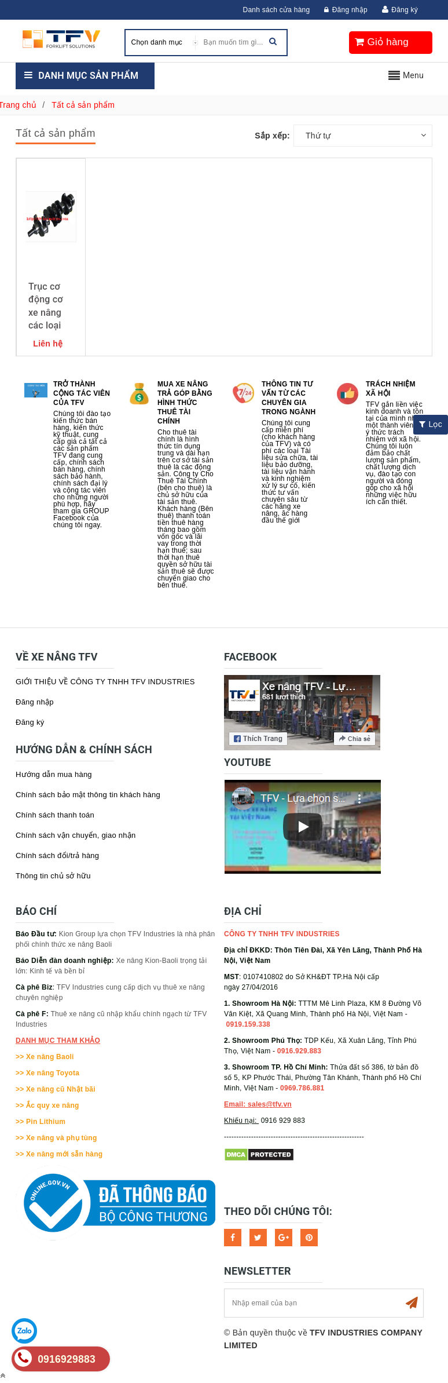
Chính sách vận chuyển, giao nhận (76, 835)
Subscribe (411, 1303)
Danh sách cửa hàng (276, 10)
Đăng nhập (346, 10)
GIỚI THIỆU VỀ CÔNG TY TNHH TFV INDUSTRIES (105, 681)
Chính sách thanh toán (55, 815)
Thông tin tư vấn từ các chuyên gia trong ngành (288, 398)
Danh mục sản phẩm (88, 75)
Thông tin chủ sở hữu (53, 875)
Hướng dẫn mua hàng (54, 774)
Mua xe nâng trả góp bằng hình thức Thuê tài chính (184, 402)
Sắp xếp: (272, 135)
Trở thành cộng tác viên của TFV (81, 393)
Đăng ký (404, 10)
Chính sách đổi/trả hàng (57, 855)
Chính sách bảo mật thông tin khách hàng (88, 794)
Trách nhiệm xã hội (391, 388)
